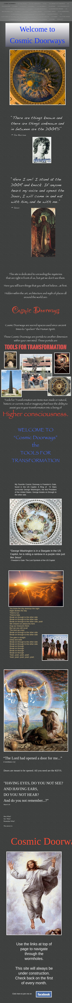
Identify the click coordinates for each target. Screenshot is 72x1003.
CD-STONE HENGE (65, 16)
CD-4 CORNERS (42, 19)
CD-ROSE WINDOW (28, 14)
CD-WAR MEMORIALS (41, 8)
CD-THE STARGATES (35, 3)
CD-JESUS (23, 6)
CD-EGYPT (60, 19)
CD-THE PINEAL (40, 14)
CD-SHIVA (24, 16)
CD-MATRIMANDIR (16, 14)
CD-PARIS (18, 11)
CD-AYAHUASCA (13, 19)
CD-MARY (15, 6)
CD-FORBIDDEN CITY (63, 6)
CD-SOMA (23, 19)
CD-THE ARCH (33, 16)
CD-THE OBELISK (44, 16)
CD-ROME (52, 19)
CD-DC (45, 3)
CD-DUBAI (25, 11)
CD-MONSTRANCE (53, 14)
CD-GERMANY (32, 19)
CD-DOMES (31, 6)
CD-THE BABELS (42, 6)
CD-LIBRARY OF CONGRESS (57, 3)
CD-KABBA (54, 16)
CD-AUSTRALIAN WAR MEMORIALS (15, 8)
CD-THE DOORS (22, 3)
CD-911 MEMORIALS (63, 11)
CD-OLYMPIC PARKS (50, 11)
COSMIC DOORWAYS (10, 3)
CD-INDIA (30, 8)
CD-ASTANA (52, 6)
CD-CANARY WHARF (36, 11)
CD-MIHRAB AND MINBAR (56, 8)
